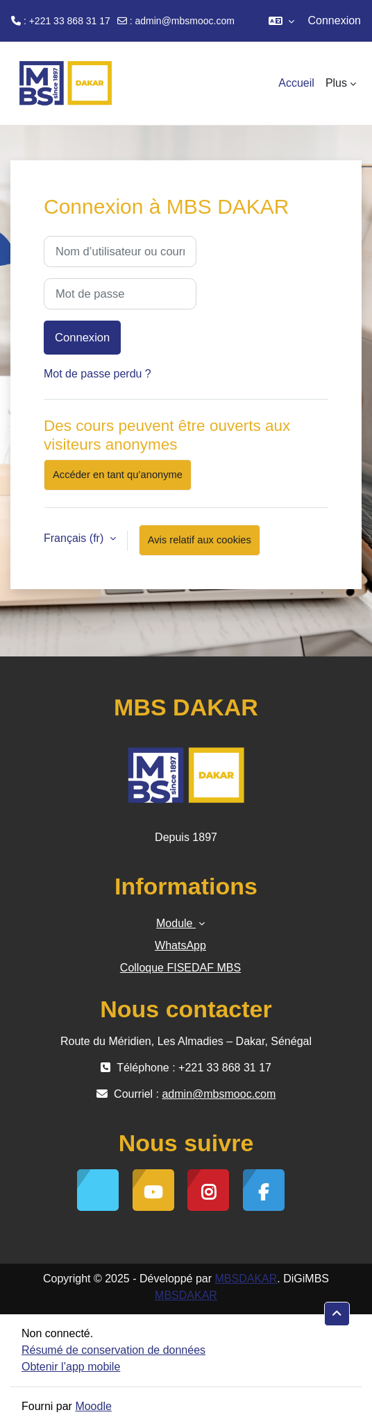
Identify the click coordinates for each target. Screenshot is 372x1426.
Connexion (335, 20)
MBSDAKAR (246, 1278)
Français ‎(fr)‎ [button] (75, 538)
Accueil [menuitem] (296, 83)
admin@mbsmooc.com (185, 20)
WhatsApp (180, 945)
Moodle (93, 1406)
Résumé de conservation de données (113, 1350)
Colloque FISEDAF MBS (180, 968)
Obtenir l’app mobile (71, 1367)
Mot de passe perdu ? (97, 374)
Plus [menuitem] (336, 83)
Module (176, 923)
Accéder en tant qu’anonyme (118, 474)
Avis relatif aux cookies (199, 539)
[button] (281, 21)
